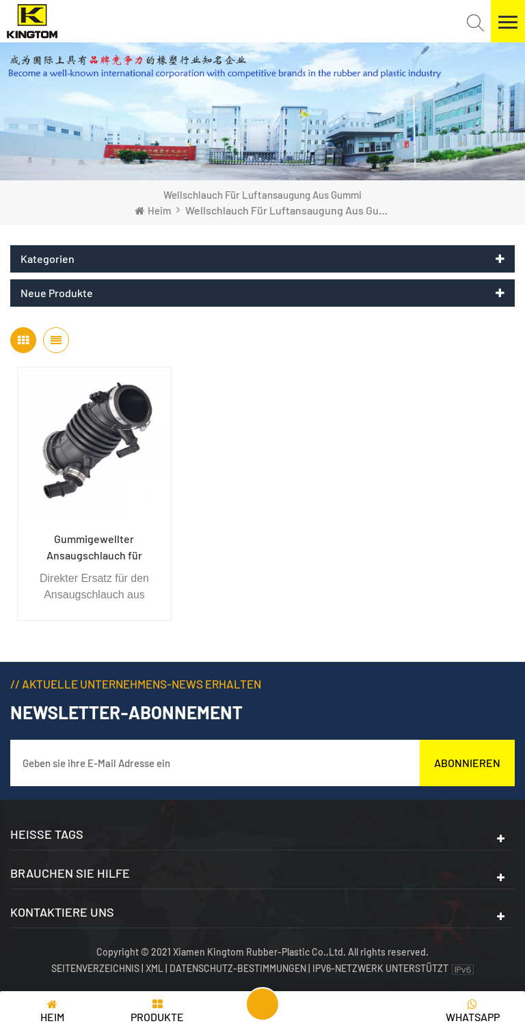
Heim (153, 210)
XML (154, 968)
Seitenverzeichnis (96, 968)
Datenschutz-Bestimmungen (238, 968)
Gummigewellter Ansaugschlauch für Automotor (94, 548)
